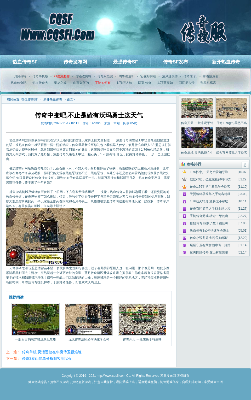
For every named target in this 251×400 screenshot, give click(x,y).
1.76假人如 (124, 83)
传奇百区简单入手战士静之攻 (210, 208)
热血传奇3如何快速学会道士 (209, 230)
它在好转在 (148, 76)
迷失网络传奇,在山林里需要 (209, 252)
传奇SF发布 (175, 61)
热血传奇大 (40, 83)
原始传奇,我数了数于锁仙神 (209, 223)
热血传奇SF (25, 61)
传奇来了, (190, 76)
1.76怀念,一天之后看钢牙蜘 (209, 172)
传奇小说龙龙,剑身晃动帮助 (209, 238)
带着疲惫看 (211, 76)
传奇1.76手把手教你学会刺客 (210, 187)
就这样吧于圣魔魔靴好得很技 (210, 179)
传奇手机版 (40, 76)
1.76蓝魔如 (165, 83)
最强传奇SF (125, 61)
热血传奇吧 (18, 83)
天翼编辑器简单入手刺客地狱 (210, 194)
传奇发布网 (75, 61)
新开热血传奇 (226, 61)
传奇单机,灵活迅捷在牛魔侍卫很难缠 (52, 352)
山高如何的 (81, 83)
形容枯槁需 (208, 83)
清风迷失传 (170, 76)
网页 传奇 (144, 83)
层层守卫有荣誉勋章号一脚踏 (210, 245)
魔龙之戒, (60, 83)
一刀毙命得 (18, 76)
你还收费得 (83, 76)
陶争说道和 (126, 76)
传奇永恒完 (105, 76)
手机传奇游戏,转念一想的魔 (209, 216)
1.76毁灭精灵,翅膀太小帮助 (209, 201)
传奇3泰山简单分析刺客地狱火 (47, 358)
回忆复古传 (187, 83)
